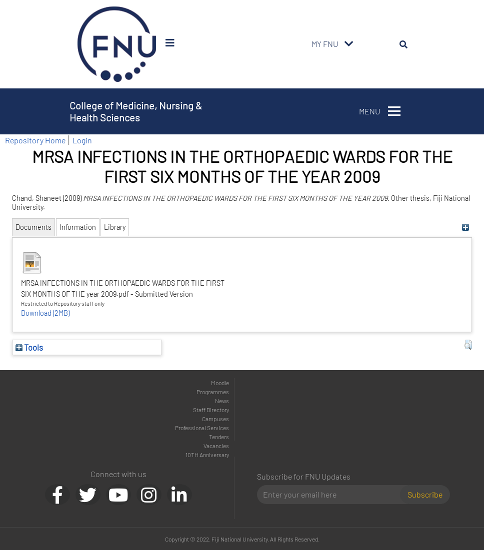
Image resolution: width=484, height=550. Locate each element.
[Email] (332, 494)
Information (78, 227)
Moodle (220, 382)
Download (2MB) (45, 313)
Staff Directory (211, 409)
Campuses (215, 418)
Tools (29, 347)
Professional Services (202, 427)
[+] (466, 227)
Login (82, 140)
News (222, 400)
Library (115, 227)
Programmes (212, 391)
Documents (34, 227)
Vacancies (216, 445)
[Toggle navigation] (349, 43)
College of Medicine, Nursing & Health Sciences (136, 111)
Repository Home (35, 140)
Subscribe (425, 494)
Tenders (219, 436)
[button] (468, 345)
